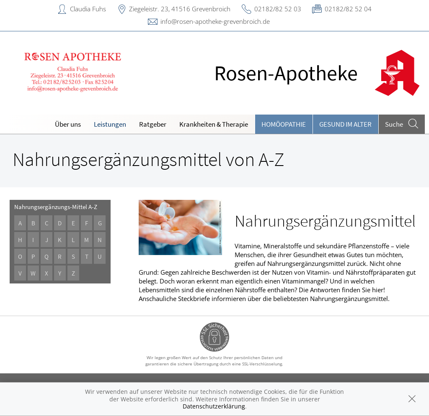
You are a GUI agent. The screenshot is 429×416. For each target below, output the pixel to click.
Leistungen (110, 124)
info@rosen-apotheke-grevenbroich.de (215, 21)
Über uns (68, 124)
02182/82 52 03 (277, 9)
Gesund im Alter (345, 124)
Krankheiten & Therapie (213, 124)
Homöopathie (283, 124)
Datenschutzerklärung (214, 406)
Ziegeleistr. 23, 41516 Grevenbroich (179, 9)
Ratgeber (152, 124)
